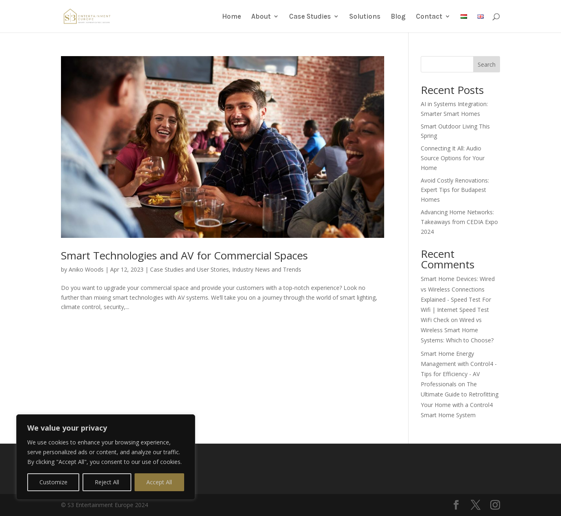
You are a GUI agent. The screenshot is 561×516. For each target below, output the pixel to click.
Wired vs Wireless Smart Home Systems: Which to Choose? (457, 330)
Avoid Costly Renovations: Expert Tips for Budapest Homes (455, 190)
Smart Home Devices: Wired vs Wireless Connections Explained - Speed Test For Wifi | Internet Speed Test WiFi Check (458, 299)
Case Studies (310, 16)
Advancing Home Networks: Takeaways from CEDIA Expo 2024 (459, 221)
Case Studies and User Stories (189, 269)
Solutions (365, 16)
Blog (398, 16)
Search (487, 64)
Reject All (107, 482)
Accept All (159, 482)
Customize (53, 482)
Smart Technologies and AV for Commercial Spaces (184, 255)
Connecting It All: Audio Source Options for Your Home (453, 158)
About (261, 16)
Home (231, 16)
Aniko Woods (86, 269)
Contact (429, 16)
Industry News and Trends (266, 269)
